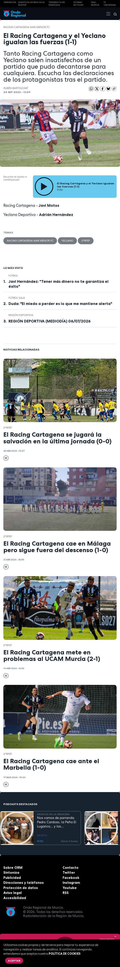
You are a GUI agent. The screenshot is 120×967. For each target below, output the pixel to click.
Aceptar (14, 960)
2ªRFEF (85, 240)
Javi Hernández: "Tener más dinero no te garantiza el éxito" (59, 283)
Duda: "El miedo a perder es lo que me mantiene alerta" (60, 303)
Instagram (71, 882)
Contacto (71, 867)
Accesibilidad (14, 898)
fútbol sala (17, 298)
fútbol (13, 275)
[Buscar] (114, 13)
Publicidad (12, 878)
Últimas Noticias (78, 3)
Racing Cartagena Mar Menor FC (26, 27)
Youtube (70, 888)
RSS (66, 893)
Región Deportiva (21, 315)
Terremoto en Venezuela (56, 3)
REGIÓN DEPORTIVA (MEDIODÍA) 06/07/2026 (50, 321)
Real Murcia (95, 3)
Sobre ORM (12, 867)
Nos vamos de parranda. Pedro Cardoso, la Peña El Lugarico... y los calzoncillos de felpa (56, 822)
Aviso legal (12, 893)
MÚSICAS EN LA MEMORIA (53, 814)
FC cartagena (110, 3)
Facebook (71, 878)
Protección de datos (20, 888)
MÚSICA (42, 835)
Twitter (69, 872)
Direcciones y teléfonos (23, 882)
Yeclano (67, 240)
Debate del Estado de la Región (31, 3)
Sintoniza (11, 872)
